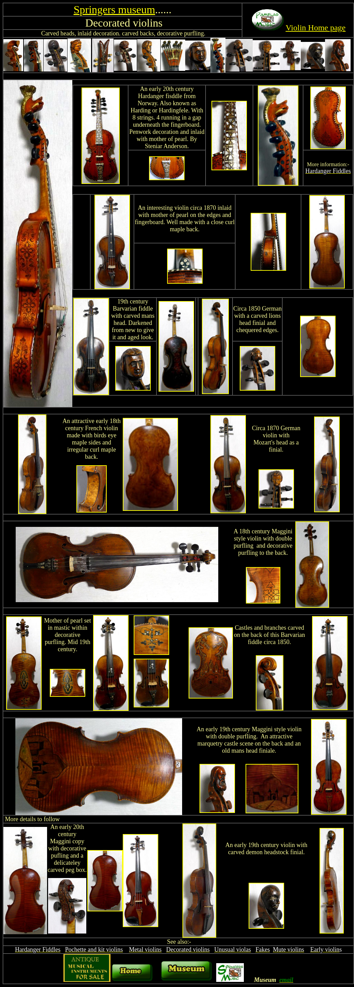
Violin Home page (315, 27)
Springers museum (114, 9)
